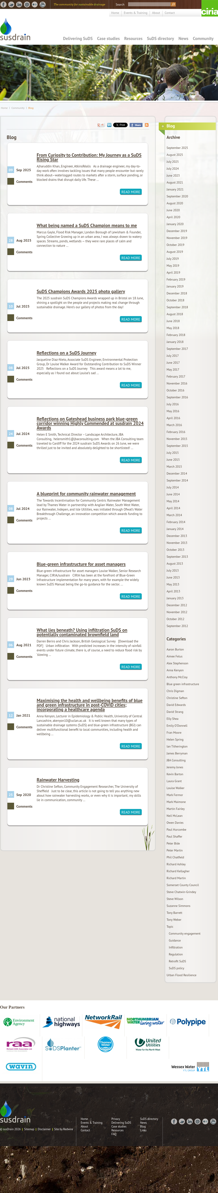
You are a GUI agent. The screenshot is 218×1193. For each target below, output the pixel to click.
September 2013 (177, 557)
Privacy (115, 1119)
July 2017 (173, 356)
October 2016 (175, 390)
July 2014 (173, 487)
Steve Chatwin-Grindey (181, 892)
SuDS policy (176, 968)
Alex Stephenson (177, 663)
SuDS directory (160, 38)
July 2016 (173, 404)
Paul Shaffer (174, 836)
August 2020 (175, 203)
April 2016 (173, 418)
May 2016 (173, 411)
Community (203, 38)
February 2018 (176, 335)
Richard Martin (176, 878)
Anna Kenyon (175, 670)
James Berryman (177, 753)
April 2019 (173, 272)
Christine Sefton (177, 698)
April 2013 (173, 591)
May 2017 (173, 369)
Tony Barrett (174, 913)
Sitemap (29, 1129)
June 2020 (173, 210)
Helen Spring (175, 739)
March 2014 (174, 515)
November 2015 (177, 439)
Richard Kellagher (178, 871)
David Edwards (176, 705)
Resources (133, 38)
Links (143, 1130)
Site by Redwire (63, 1129)
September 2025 (177, 148)
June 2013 (173, 577)
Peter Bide (173, 843)
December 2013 (177, 536)
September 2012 (177, 626)
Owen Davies (175, 823)
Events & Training (136, 13)
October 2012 (175, 619)
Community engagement (185, 933)
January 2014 (175, 529)
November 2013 (177, 543)
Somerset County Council (183, 885)
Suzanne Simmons (178, 906)
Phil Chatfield (175, 857)
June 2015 (173, 460)
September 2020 (177, 196)
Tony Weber (174, 920)
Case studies (108, 38)
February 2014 (176, 522)
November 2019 (177, 238)
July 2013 (173, 570)
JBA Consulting (176, 760)
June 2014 (173, 494)
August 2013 (175, 564)
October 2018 (175, 300)
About (156, 13)
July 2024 (173, 169)
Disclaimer (44, 1129)
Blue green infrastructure (183, 684)
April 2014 (173, 508)
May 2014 (173, 501)
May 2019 (173, 266)
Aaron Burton (175, 649)
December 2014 (177, 473)
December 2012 (177, 605)
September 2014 (177, 480)
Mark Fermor (175, 795)
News (183, 38)
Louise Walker (175, 788)
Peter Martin (175, 850)
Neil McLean (175, 816)
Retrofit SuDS (177, 961)
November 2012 (177, 612)
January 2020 (175, 224)
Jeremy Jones (175, 767)
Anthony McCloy (177, 677)
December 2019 (177, 231)
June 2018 (173, 321)
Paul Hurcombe (176, 830)
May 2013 (173, 584)
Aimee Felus (174, 656)
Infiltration (176, 947)
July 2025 (173, 162)
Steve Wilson (175, 899)
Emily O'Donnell (177, 726)
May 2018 (173, 328)
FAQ (113, 1134)
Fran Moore (174, 733)
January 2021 (175, 189)
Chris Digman (175, 691)
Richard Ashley (176, 864)
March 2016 (174, 425)
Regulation (176, 954)
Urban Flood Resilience (182, 975)
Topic (170, 927)
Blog (31, 108)
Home (115, 13)
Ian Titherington (177, 746)
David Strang (175, 712)
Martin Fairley (176, 809)
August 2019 (175, 252)
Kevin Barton (175, 774)
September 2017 (177, 349)
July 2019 (173, 259)
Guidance (175, 940)
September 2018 (177, 307)
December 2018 (177, 293)
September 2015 (177, 446)
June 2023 (173, 175)
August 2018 (175, 314)
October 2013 (175, 550)
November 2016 (177, 383)
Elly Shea (172, 719)
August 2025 (175, 155)
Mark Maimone (176, 802)
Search (120, 4)
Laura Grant (174, 781)
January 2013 (175, 598)
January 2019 (175, 286)
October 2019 (175, 245)
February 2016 (176, 432)
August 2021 (175, 182)
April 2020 (173, 217)
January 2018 (175, 342)
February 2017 (176, 376)
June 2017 (173, 363)
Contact (170, 13)
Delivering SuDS (78, 38)
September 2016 (177, 397)
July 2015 (173, 453)
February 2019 (176, 279)
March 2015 (174, 467)
